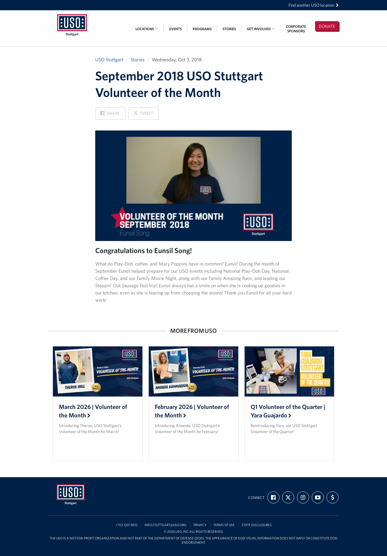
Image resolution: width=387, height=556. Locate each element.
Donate (327, 26)
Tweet (143, 115)
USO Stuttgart (109, 59)
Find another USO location (313, 5)
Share (109, 115)
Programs (202, 29)
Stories (229, 29)
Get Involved (261, 29)
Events (175, 29)
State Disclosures (257, 525)
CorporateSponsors (296, 28)
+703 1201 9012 (126, 525)
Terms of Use (224, 525)
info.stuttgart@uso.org (166, 525)
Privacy (200, 525)
